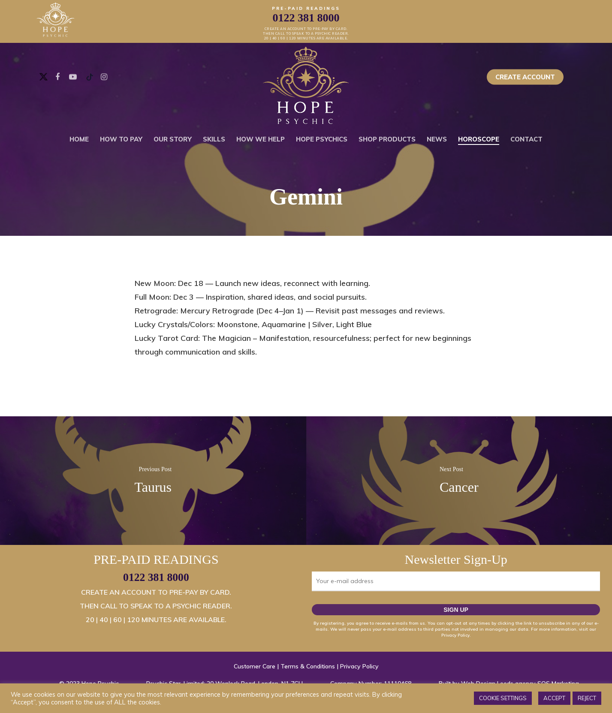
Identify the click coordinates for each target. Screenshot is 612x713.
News (437, 139)
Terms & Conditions (307, 666)
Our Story (173, 139)
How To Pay (121, 139)
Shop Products (387, 139)
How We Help (260, 139)
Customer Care (254, 666)
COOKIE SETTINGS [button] (503, 698)
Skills (214, 139)
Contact (526, 139)
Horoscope (478, 139)
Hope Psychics (321, 139)
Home (79, 139)
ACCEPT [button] (554, 698)
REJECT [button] (587, 698)
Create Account (525, 77)
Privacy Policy (359, 666)
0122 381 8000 (156, 577)
